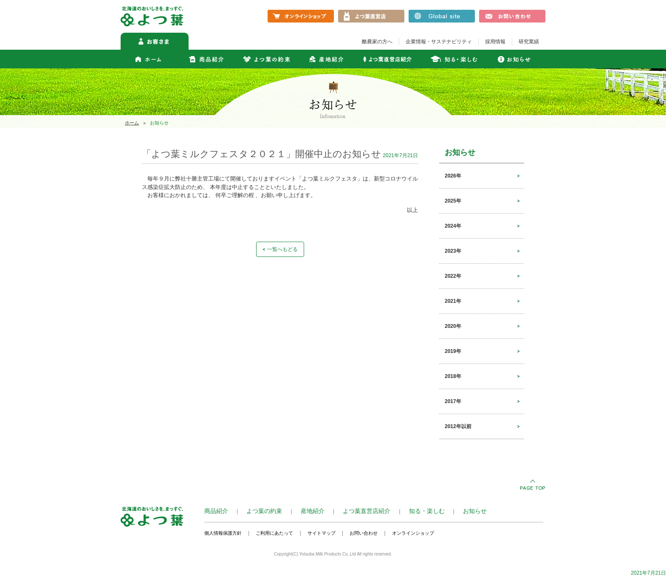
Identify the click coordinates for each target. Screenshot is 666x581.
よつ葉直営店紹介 (366, 511)
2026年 (453, 176)
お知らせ (475, 511)
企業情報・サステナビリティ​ (439, 42)
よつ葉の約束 (264, 511)
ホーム (132, 122)
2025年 (453, 201)
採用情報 (495, 42)
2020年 (453, 326)
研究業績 (529, 42)
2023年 (453, 251)
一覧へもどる (282, 249)
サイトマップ (322, 533)
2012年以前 (458, 426)
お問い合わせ (364, 533)
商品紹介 (216, 511)
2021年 (453, 301)
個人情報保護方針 (223, 533)
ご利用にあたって (274, 533)
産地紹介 (313, 511)
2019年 (453, 351)
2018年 (453, 376)
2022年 (453, 276)
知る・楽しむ (427, 511)
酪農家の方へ (377, 42)
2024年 (453, 226)
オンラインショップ (413, 533)
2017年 (453, 401)
